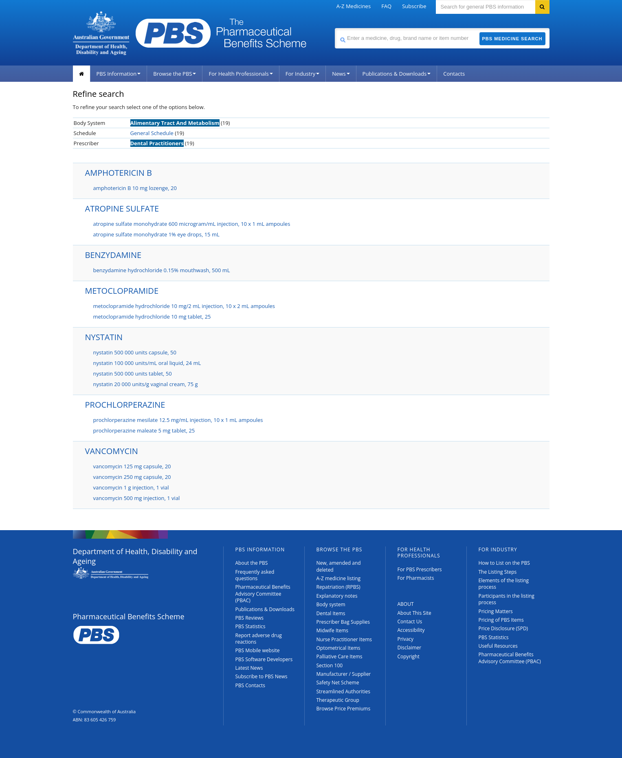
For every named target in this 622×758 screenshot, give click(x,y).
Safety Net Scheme (337, 682)
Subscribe (414, 6)
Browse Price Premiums (343, 708)
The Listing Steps (498, 571)
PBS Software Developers (264, 659)
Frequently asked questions (255, 575)
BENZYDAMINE (113, 254)
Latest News (249, 667)
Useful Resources (498, 645)
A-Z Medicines (353, 6)
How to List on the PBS (504, 562)
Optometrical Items (338, 647)
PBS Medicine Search (512, 38)
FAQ (386, 6)
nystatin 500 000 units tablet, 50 (132, 373)
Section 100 (329, 665)
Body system (330, 604)
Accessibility (411, 630)
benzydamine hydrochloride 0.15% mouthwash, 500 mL (161, 270)
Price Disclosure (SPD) (503, 628)
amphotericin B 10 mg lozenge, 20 (135, 188)
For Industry (302, 73)
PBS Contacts (250, 685)
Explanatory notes (337, 595)
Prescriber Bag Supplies (343, 621)
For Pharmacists (416, 578)
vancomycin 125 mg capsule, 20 (132, 466)
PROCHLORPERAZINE (125, 404)
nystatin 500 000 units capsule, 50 (134, 352)
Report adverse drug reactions (258, 638)
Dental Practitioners (157, 143)
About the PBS (251, 562)
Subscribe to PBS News (261, 676)
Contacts (454, 73)
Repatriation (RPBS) (338, 586)
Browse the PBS (174, 73)
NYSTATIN (104, 337)
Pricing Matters (496, 611)
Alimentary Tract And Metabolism (175, 123)
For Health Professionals (241, 73)
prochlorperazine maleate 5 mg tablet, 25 (144, 430)
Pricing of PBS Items (501, 619)
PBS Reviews (249, 617)
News (340, 73)
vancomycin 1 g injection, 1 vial (131, 487)
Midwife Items (332, 630)
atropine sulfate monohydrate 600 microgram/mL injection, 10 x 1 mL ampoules (191, 223)
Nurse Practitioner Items (344, 639)
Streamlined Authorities (343, 691)
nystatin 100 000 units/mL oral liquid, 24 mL (147, 363)
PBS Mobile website (257, 650)
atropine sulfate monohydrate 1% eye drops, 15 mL (156, 234)
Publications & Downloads (397, 73)
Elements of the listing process (504, 583)
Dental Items (330, 613)
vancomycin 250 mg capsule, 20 (132, 477)
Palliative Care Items (339, 656)
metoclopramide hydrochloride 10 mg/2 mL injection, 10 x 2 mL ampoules (184, 306)
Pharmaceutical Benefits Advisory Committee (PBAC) (262, 593)
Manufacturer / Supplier (343, 674)
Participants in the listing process (506, 599)
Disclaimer (410, 647)
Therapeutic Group (337, 700)
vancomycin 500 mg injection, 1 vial (136, 498)
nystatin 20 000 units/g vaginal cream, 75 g (145, 384)
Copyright (409, 656)
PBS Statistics (250, 626)
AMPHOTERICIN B (118, 172)
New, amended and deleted (338, 566)
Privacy (406, 639)
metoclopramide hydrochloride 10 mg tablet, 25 (152, 316)
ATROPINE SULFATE (122, 208)
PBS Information (119, 73)
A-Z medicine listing (338, 578)
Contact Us (410, 621)
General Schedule (152, 133)
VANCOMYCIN (111, 451)
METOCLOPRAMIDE (122, 290)
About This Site (414, 612)
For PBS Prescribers (420, 569)
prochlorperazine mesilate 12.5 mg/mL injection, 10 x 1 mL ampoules (178, 420)
